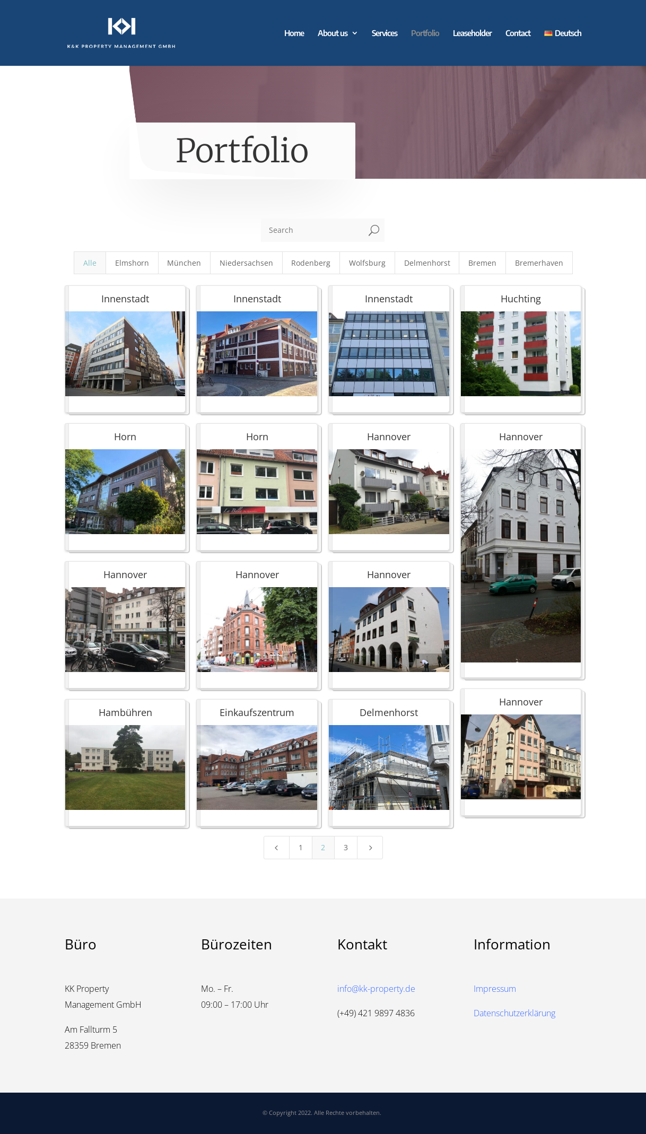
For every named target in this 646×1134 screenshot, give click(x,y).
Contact (517, 33)
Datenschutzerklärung (514, 1013)
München (184, 263)
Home (294, 33)
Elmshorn (132, 263)
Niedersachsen (246, 263)
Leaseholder (472, 33)
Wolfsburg (367, 263)
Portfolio (425, 33)
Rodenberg (310, 263)
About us (332, 33)
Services (384, 33)
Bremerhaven (539, 263)
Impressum (495, 989)
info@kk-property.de (376, 989)
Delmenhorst (427, 263)
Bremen (482, 263)
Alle (90, 263)
